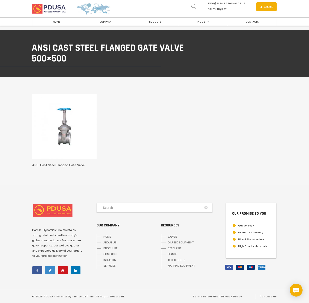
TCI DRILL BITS (176, 260)
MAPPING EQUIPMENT (181, 266)
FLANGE (172, 254)
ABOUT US (110, 243)
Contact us (268, 296)
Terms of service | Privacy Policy (217, 296)
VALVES (172, 237)
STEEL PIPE (175, 248)
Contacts (252, 21)
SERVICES (109, 266)
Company (106, 21)
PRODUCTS (154, 21)
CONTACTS (110, 254)
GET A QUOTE (266, 7)
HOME (57, 21)
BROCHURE (110, 248)
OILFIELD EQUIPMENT (181, 243)
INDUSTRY (203, 21)
